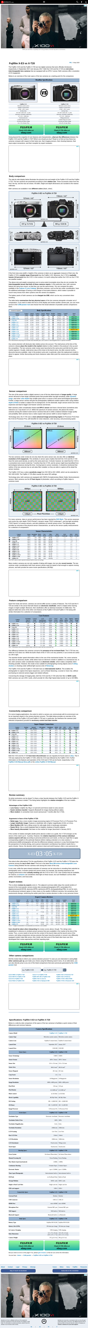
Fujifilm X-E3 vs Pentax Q (63, 976)
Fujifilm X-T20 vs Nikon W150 (64, 978)
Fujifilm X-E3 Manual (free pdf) (19, 762)
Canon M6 (14, 320)
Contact (10, 1267)
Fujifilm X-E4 (14, 327)
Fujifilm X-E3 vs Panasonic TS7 (64, 974)
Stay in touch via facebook (18, 1270)
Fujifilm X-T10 (15, 331)
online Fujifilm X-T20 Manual (45, 762)
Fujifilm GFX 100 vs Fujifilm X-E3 (41, 976)
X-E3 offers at (26, 129)
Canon (55, 1267)
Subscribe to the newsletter (70, 1270)
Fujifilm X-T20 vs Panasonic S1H (65, 980)
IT (56, 1326)
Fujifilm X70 (14, 338)
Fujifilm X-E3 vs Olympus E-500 (40, 980)
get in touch (42, 1252)
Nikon (61, 1267)
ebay (72, 756)
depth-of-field (13, 402)
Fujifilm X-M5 (15, 329)
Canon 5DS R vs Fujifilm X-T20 (17, 976)
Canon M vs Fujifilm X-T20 (16, 978)
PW (70, 62)
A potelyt (8, 2)
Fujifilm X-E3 (14, 317)
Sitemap (32, 1267)
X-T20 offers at (62, 129)
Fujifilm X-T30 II (15, 335)
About (3, 1267)
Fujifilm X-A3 (14, 322)
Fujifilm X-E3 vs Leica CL (39, 978)
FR (48, 1326)
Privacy (24, 1267)
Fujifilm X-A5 (14, 324)
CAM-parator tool (24, 304)
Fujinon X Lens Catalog (27, 288)
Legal (17, 1267)
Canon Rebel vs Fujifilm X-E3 (16, 980)
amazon (22, 874)
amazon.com (74, 329)
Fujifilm (75, 1267)
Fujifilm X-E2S (15, 326)
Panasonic (83, 1267)
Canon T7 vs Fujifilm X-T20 (39, 974)
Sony (68, 1267)
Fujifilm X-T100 (15, 337)
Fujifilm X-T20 (15, 318)
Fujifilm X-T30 (15, 333)
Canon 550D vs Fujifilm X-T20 (17, 974)
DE (31, 1326)
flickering (49, 666)
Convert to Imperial (16, 310)
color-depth (25, 398)
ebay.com (74, 317)
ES (40, 1326)
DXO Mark (59, 519)
